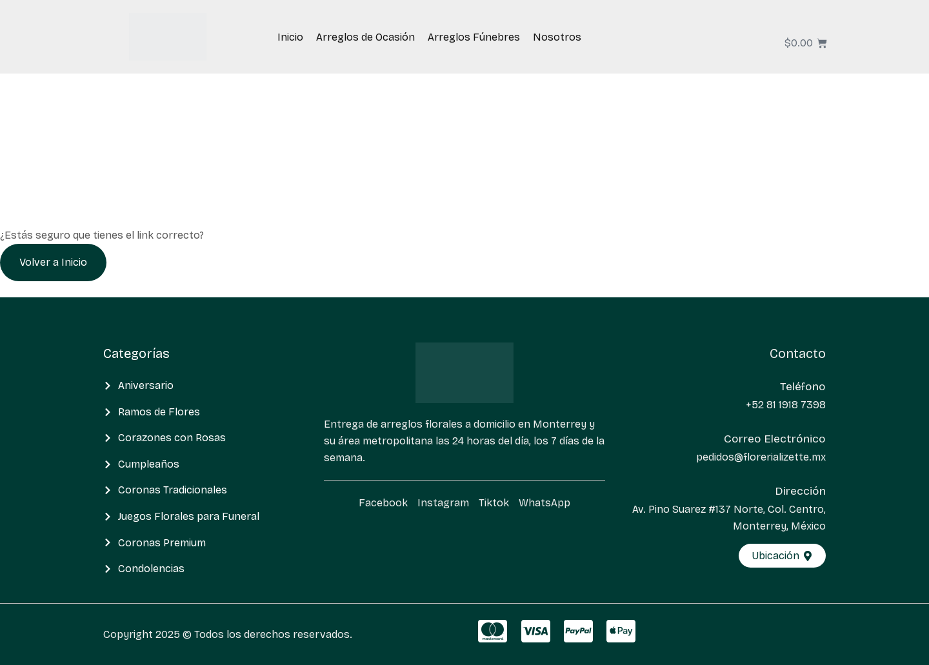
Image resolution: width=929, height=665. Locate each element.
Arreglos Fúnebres (474, 37)
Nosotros (557, 37)
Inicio (290, 37)
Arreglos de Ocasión (365, 37)
